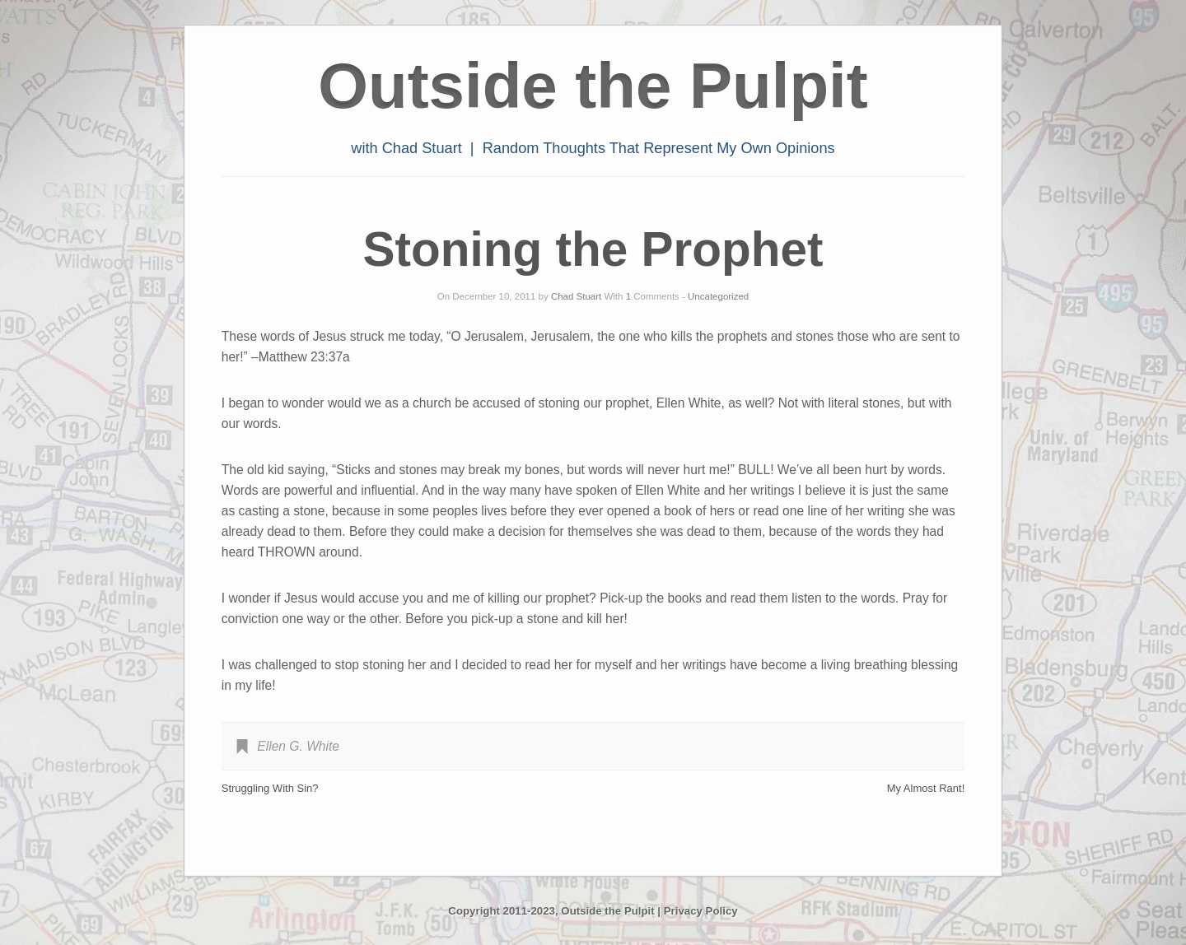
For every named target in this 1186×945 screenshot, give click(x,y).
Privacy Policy (701, 911)
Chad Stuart (576, 296)
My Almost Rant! (926, 788)
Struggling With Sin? (270, 788)
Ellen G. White (298, 746)
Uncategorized (718, 296)
